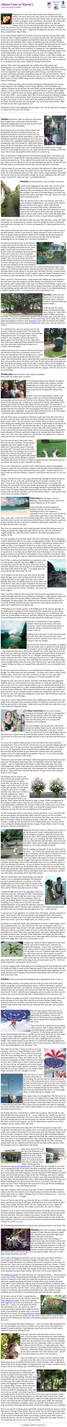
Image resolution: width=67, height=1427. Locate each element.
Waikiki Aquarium (11, 1275)
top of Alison (56, 4)
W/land (63, 7)
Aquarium (32, 321)
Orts (49, 7)
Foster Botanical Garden (10, 1300)
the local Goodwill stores (21, 1166)
